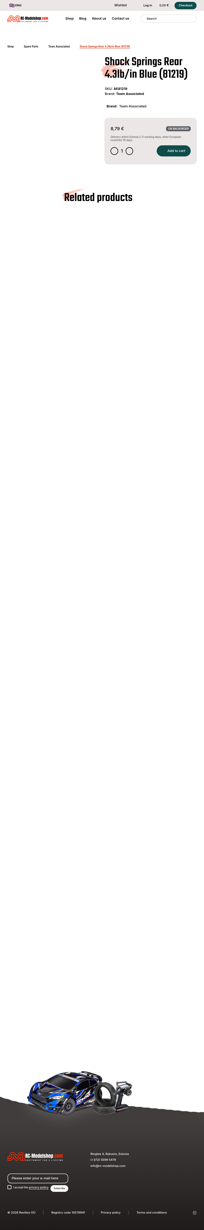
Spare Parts (31, 46)
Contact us (120, 18)
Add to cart (172, 151)
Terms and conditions (152, 1212)
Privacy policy (111, 1212)
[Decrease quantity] (114, 151)
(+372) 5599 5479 (103, 1159)
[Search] (144, 18)
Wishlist (118, 5)
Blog (82, 18)
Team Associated (59, 46)
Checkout (186, 5)
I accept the (32, 1187)
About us (99, 18)
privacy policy (41, 1187)
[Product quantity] (122, 151)
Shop (69, 18)
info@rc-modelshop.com (108, 1165)
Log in (145, 5)
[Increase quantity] (130, 151)
